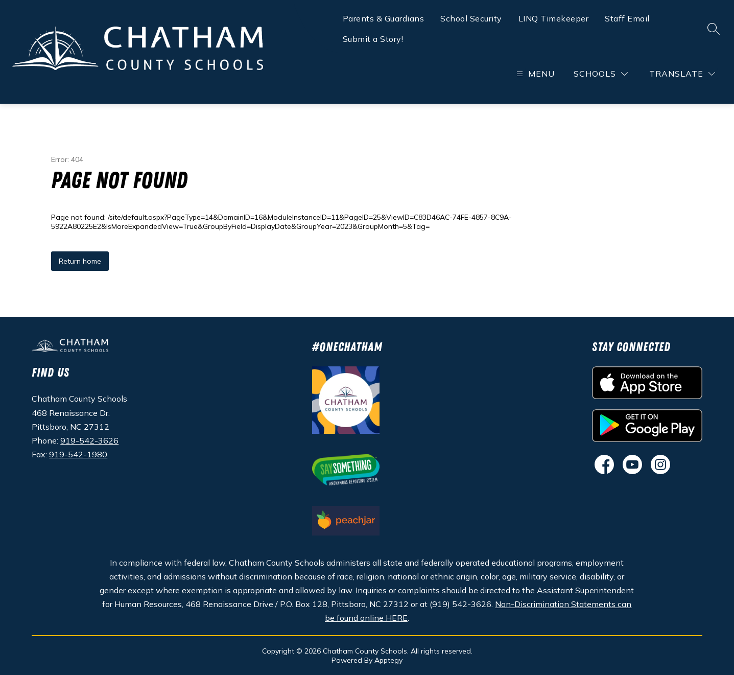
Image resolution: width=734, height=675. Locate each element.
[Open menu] (534, 73)
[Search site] (713, 28)
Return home (80, 261)
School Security (471, 18)
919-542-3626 (89, 440)
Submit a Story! (373, 39)
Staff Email (627, 18)
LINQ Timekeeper (553, 18)
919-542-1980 (78, 454)
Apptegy (388, 660)
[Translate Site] (682, 73)
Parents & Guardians (383, 18)
